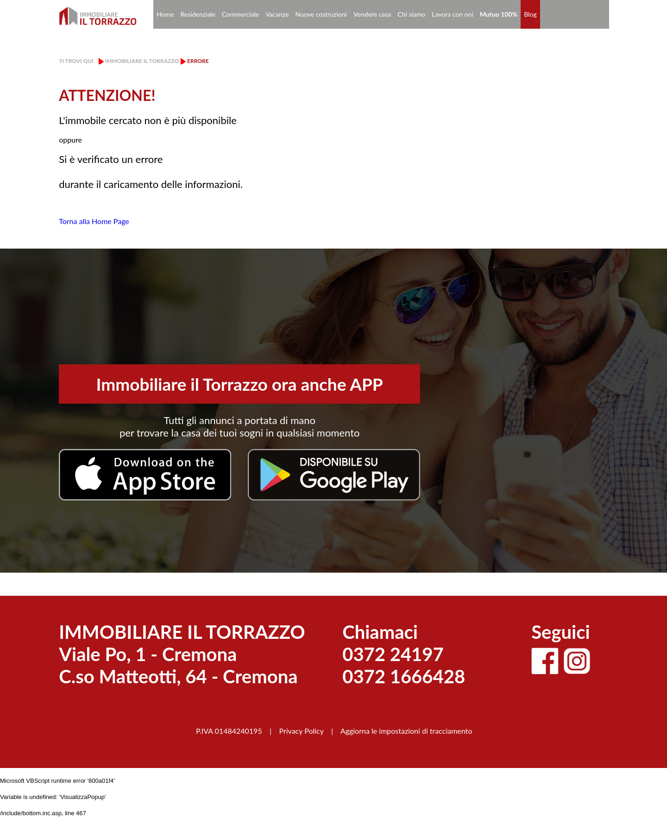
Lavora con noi (452, 14)
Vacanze (277, 14)
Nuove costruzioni (321, 14)
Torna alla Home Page (94, 221)
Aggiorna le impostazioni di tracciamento (406, 730)
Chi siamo (411, 14)
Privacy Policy (301, 730)
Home (165, 14)
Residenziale (198, 14)
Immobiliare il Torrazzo (142, 60)
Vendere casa (372, 14)
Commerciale (240, 14)
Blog (530, 14)
